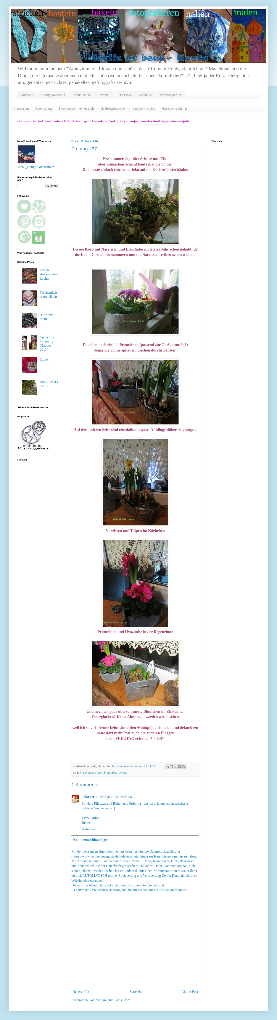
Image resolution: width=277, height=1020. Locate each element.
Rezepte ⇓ (104, 95)
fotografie (110, 772)
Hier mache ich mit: (175, 108)
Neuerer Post (81, 991)
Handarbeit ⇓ (81, 95)
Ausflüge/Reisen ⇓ (52, 95)
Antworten (89, 829)
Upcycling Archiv (144, 108)
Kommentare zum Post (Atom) (110, 1000)
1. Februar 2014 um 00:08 (114, 797)
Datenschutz (43, 108)
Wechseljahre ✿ (171, 95)
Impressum (21, 108)
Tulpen (44, 359)
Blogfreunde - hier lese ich (76, 108)
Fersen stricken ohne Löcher (49, 274)
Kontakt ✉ (146, 95)
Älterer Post (189, 991)
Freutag (122, 772)
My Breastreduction (113, 108)
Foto (99, 772)
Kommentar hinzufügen (91, 840)
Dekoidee (89, 772)
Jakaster (88, 797)
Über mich (125, 95)
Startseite (26, 95)
